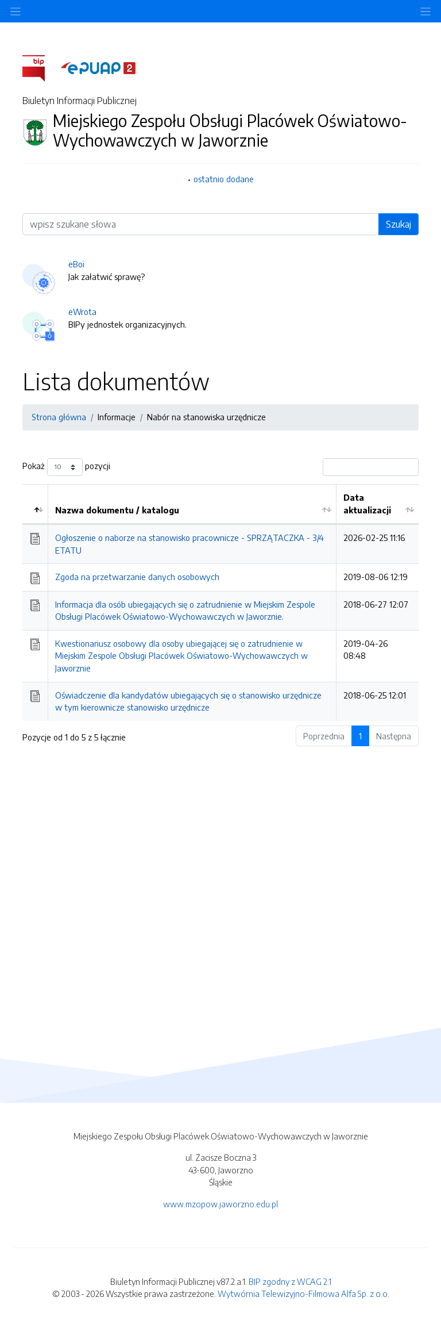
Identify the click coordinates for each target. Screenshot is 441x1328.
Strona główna (59, 417)
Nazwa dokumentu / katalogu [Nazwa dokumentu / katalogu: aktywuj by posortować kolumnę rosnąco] (117, 510)
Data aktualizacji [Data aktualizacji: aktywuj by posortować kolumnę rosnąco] (367, 503)
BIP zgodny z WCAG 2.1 (290, 1281)
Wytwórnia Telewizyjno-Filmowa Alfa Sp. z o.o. (303, 1293)
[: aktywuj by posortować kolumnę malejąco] (35, 504)
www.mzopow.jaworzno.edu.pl (220, 1204)
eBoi (76, 264)
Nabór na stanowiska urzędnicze (206, 417)
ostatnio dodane (224, 179)
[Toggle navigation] (425, 11)
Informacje (117, 417)
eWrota (82, 311)
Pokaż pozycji (66, 467)
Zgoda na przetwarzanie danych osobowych (137, 576)
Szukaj (398, 224)
